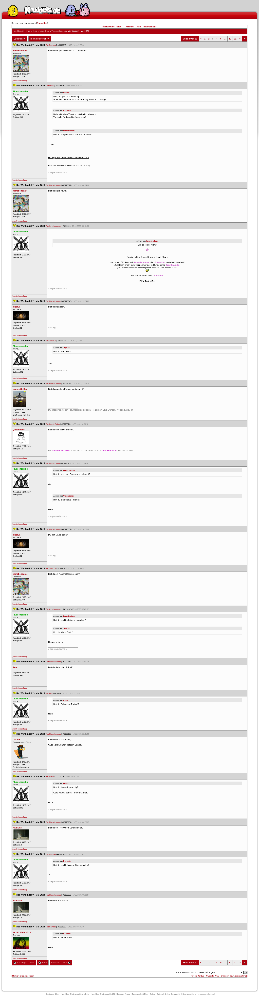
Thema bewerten (40, 39)
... (225, 39)
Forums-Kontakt (197, 976)
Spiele (152, 994)
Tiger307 (67, 347)
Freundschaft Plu (140, 994)
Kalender (130, 27)
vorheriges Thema (24, 962)
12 (235, 39)
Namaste (67, 110)
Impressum (203, 994)
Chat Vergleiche (189, 994)
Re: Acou (49, 693)
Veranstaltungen (58, 31)
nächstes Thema (61, 962)
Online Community (173, 994)
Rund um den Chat (41, 31)
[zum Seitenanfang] (19, 81)
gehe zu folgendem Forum (185, 972)
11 (230, 39)
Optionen (20, 39)
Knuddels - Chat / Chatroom (217, 976)
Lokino (66, 93)
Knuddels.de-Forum (21, 31)
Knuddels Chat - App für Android (75, 994)
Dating (160, 994)
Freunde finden (123, 994)
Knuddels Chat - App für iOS (103, 994)
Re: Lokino (50, 86)
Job (211, 994)
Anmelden (42, 23)
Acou (65, 700)
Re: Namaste (51, 45)
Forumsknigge (150, 27)
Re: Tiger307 (51, 341)
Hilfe (139, 27)
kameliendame (69, 131)
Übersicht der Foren (111, 27)
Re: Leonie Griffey (53, 424)
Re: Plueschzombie (53, 185)
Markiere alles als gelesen (23, 976)
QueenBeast (68, 496)
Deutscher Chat (52, 994)
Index (42, 962)
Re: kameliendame (53, 226)
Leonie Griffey (69, 470)
